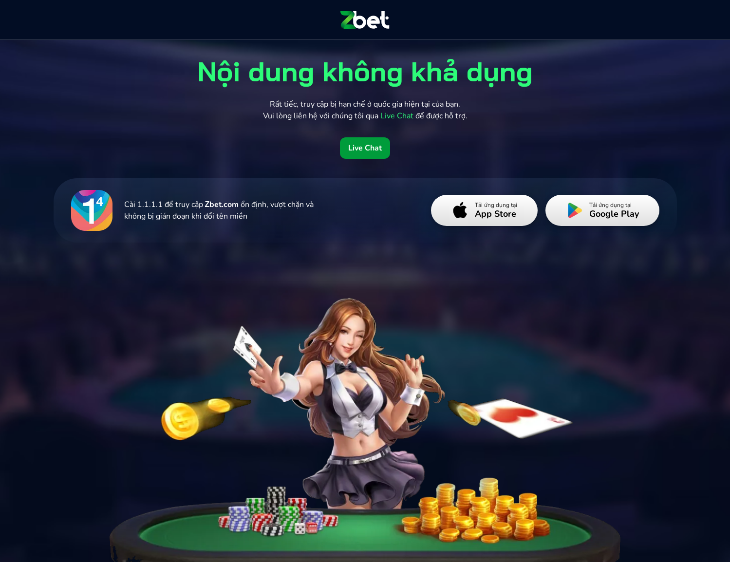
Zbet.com (222, 204)
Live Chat (365, 148)
